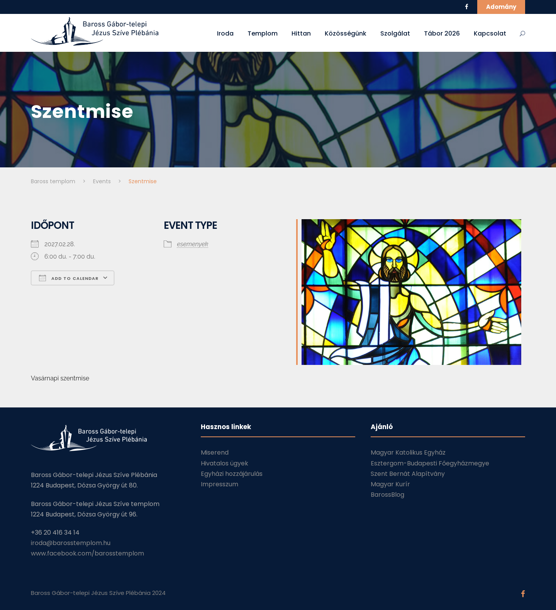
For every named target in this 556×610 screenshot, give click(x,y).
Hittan (301, 33)
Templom (262, 33)
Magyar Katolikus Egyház (408, 452)
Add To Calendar (68, 277)
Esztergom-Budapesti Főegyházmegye (430, 463)
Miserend (215, 452)
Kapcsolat (490, 33)
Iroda (225, 33)
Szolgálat (395, 33)
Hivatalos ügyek (224, 463)
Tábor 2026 (442, 33)
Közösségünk (345, 33)
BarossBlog (387, 494)
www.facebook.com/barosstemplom (87, 553)
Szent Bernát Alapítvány (408, 473)
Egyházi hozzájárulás (232, 473)
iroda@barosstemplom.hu (70, 542)
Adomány (501, 7)
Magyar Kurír (390, 484)
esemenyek (192, 244)
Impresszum (219, 484)
